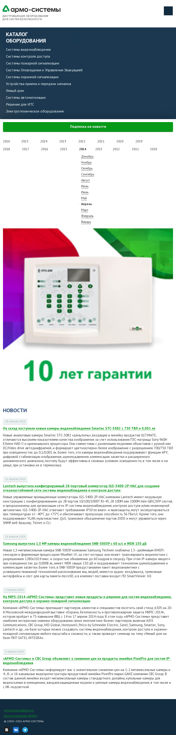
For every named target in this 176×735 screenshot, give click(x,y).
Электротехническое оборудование (35, 111)
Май (84, 198)
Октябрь (87, 168)
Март (84, 210)
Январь (86, 222)
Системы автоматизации (26, 97)
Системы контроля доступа (28, 56)
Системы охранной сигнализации (32, 77)
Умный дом (15, 90)
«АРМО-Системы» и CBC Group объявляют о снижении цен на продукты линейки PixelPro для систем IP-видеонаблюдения (87, 660)
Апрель (86, 204)
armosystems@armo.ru (19, 710)
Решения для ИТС (20, 104)
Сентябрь (87, 174)
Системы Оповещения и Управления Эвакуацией (44, 70)
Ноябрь (86, 162)
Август (85, 180)
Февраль (87, 216)
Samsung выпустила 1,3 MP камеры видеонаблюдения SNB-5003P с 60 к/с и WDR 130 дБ (75, 543)
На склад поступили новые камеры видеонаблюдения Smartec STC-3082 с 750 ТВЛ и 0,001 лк (79, 428)
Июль (84, 186)
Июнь (84, 192)
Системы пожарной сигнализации (32, 63)
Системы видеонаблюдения (28, 49)
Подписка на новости (88, 126)
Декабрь (87, 156)
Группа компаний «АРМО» (21, 715)
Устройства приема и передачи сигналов (38, 83)
